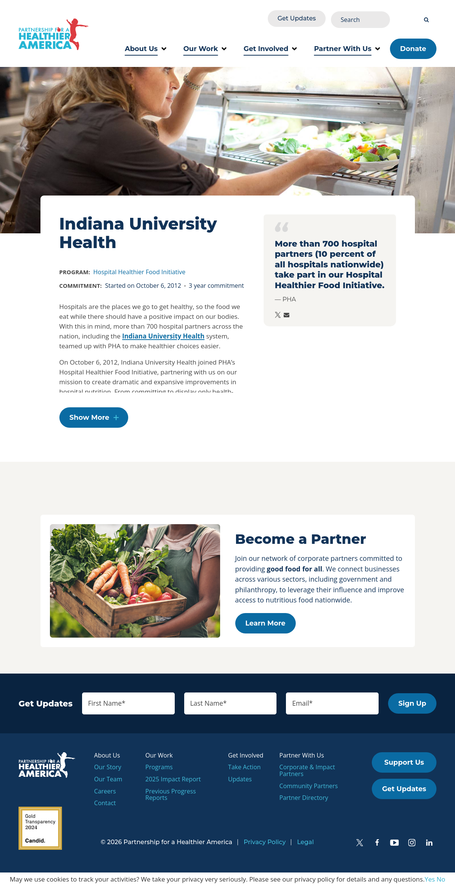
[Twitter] (360, 844)
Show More (89, 418)
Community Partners (309, 787)
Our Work (205, 45)
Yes (430, 881)
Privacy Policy (265, 844)
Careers (105, 793)
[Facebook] (377, 844)
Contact (105, 804)
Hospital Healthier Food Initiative (139, 268)
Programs (158, 768)
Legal (305, 844)
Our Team (108, 780)
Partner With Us (347, 45)
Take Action (244, 768)
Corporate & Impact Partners (307, 771)
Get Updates (351, 17)
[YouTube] (394, 844)
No (440, 881)
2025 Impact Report (173, 780)
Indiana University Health (163, 332)
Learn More (265, 623)
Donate (413, 45)
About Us (145, 45)
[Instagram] (412, 844)
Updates (240, 780)
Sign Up (412, 704)
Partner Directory (304, 799)
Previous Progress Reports (170, 796)
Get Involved (270, 45)
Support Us (404, 764)
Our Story (107, 768)
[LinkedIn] (429, 844)
